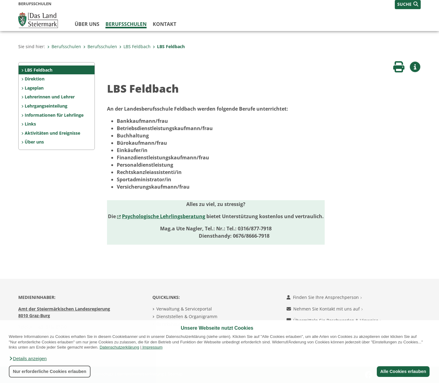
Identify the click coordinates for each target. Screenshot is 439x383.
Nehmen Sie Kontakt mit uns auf (325, 309)
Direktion (35, 79)
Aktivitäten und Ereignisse (52, 133)
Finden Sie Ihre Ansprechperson (324, 297)
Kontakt (164, 24)
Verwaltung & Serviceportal (184, 309)
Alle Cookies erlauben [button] (403, 371)
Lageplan (34, 88)
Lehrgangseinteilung (46, 106)
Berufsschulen (126, 24)
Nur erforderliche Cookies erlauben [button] (49, 371)
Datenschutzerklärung (119, 347)
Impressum (152, 347)
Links (30, 124)
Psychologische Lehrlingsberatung (163, 216)
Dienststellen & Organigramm (186, 316)
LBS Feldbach (135, 46)
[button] (28, 358)
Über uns (87, 24)
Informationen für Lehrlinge (54, 115)
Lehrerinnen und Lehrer (50, 97)
